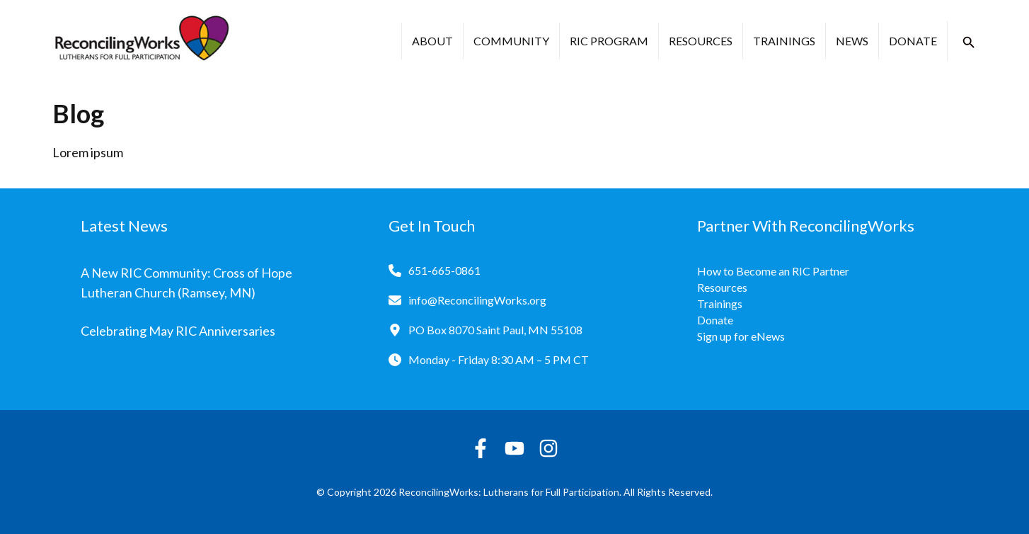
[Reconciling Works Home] (140, 41)
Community (511, 40)
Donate (913, 40)
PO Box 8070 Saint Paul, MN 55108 (495, 329)
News (852, 40)
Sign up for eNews (741, 336)
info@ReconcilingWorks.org (477, 300)
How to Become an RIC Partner (773, 271)
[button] (968, 42)
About (432, 40)
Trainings (784, 40)
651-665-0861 (444, 270)
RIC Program (609, 40)
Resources (700, 40)
